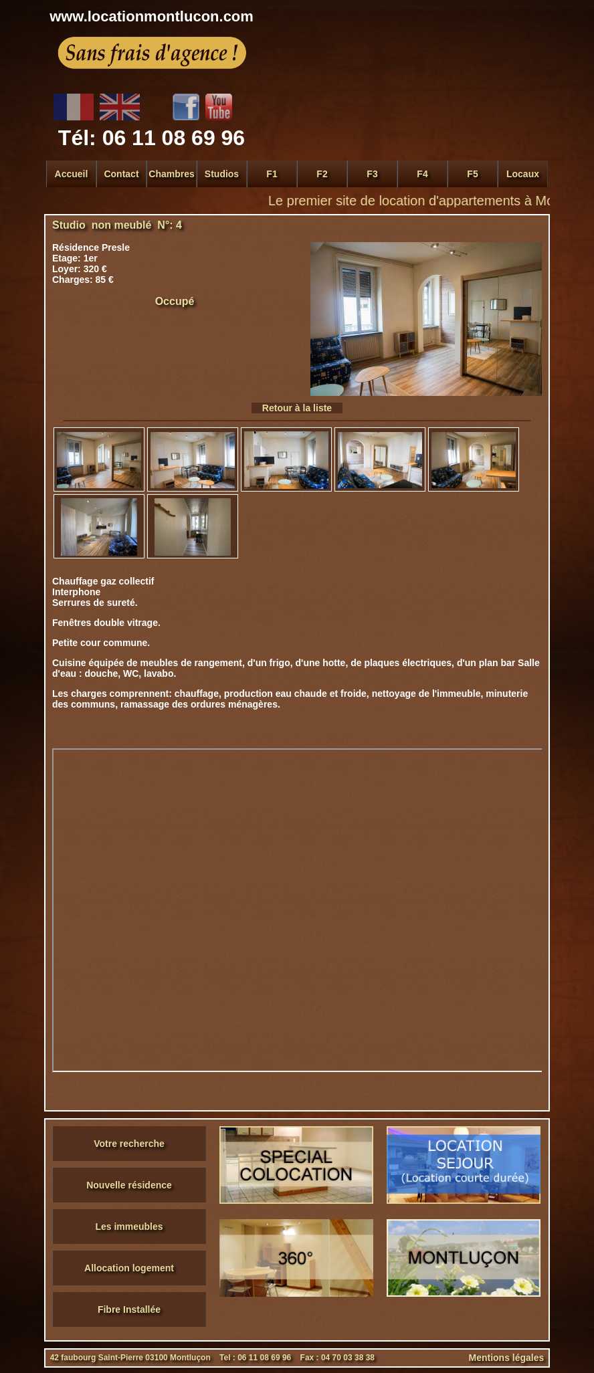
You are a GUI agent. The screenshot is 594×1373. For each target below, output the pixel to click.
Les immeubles (129, 1226)
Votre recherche (129, 1143)
